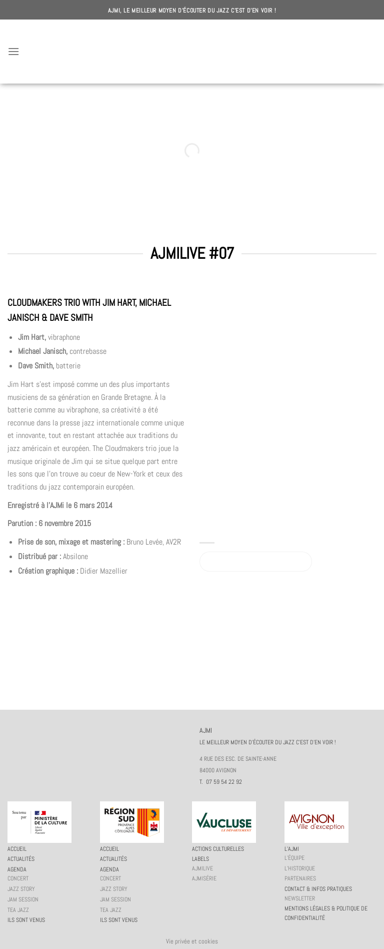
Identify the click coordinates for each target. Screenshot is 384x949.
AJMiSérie (204, 878)
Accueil (17, 848)
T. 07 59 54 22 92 (221, 781)
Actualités (21, 858)
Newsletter (299, 898)
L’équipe (294, 857)
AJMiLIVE (202, 868)
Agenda (17, 869)
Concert (18, 878)
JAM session (23, 899)
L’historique (299, 868)
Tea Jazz (18, 909)
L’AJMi (291, 848)
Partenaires (300, 878)
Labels (200, 858)
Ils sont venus (26, 919)
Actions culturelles (218, 848)
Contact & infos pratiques (318, 888)
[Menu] (14, 51)
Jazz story (21, 888)
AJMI (192, 52)
